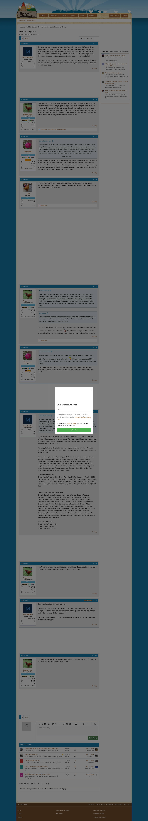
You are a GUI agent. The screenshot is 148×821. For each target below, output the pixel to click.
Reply (95, 68)
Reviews (73, 15)
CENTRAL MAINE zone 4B (31, 129)
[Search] (124, 15)
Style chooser (23, 804)
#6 (96, 347)
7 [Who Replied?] (75, 754)
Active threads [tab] (124, 51)
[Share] (93, 43)
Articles (64, 15)
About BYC (59, 810)
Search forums (31, 20)
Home (19, 810)
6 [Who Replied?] (75, 760)
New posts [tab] (105, 51)
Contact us (91, 804)
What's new (53, 15)
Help (125, 804)
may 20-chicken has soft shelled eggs (37, 774)
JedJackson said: (44, 291)
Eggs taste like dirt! (31, 754)
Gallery (82, 15)
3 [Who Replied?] (75, 748)
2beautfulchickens (30, 776)
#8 (96, 563)
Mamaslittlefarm (25, 34)
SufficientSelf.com (98, 813)
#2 (96, 99)
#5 (96, 286)
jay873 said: (42, 313)
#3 (96, 136)
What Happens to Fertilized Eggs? (36, 766)
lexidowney (28, 762)
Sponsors (66, 810)
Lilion (26, 750)
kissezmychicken (89, 776)
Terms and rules (100, 804)
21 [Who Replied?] (75, 766)
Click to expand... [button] (67, 156)
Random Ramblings (111, 60)
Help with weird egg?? (32, 760)
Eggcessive (91, 762)
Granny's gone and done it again (115, 55)
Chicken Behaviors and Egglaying (48, 750)
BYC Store (59, 813)
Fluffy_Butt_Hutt (89, 768)
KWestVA (27, 768)
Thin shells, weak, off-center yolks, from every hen (41, 748)
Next (26, 38)
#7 (96, 411)
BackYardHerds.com (99, 810)
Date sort (82, 38)
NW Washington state (30, 168)
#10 (96, 655)
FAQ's (19, 813)
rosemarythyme (90, 750)
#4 (96, 179)
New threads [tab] (114, 51)
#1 (96, 43)
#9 (96, 600)
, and (53, 129)
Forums (43, 15)
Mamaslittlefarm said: (45, 141)
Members (91, 15)
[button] (47, 15)
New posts (22, 20)
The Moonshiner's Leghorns (113, 73)
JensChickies (29, 756)
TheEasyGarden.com (99, 817)
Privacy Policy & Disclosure (114, 804)
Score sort (90, 38)
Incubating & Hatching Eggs (113, 87)
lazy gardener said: (44, 352)
